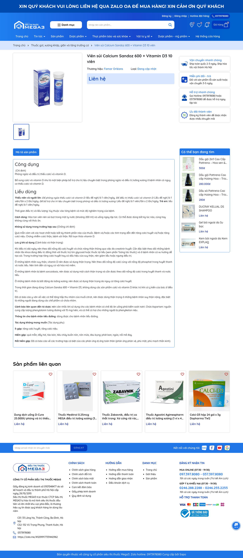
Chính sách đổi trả (82, 474)
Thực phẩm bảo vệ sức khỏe (110, 36)
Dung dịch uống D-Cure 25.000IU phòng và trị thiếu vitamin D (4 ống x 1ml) (31, 416)
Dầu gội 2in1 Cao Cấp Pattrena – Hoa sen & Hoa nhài (212, 161)
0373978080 (220, 15)
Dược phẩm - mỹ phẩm (173, 36)
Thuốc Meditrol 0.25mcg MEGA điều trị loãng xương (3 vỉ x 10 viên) (76, 416)
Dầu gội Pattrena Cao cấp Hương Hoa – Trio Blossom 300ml (212, 177)
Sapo (183, 554)
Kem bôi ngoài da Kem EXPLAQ (213, 240)
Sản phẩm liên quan (37, 364)
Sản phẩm (57, 36)
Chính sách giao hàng (83, 469)
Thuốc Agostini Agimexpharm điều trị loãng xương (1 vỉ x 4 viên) (165, 416)
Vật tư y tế (143, 36)
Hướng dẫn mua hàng (121, 469)
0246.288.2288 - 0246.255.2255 (203, 488)
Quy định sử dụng (81, 495)
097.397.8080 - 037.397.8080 (201, 474)
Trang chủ (22, 36)
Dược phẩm (77, 36)
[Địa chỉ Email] (50, 448)
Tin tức (38, 36)
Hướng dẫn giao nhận (121, 478)
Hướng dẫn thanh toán (121, 474)
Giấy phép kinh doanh (84, 491)
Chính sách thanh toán (84, 482)
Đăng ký (166, 15)
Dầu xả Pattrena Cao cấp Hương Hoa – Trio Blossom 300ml (212, 192)
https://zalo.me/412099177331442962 (38, 537)
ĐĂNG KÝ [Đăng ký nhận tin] (79, 447)
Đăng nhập (181, 15)
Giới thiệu (151, 474)
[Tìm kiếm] (170, 24)
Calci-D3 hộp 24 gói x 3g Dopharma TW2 (205, 416)
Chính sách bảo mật (83, 478)
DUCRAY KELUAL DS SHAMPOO (211, 208)
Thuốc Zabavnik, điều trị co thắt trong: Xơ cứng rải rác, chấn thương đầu (119, 416)
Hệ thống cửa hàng (208, 36)
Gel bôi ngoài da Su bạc (211, 224)
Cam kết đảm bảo (82, 487)
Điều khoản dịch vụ (119, 482)
